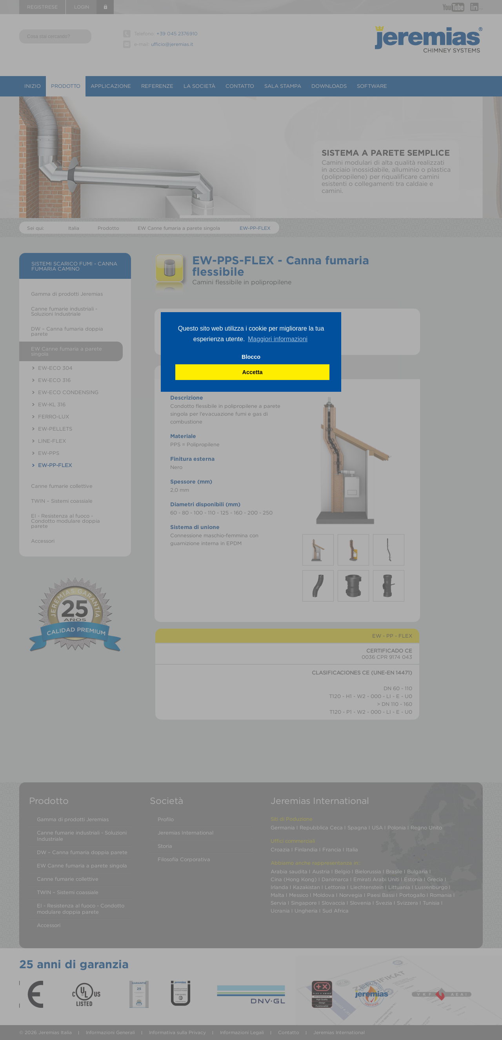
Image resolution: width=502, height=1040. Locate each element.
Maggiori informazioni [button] (277, 339)
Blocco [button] (251, 357)
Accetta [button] (252, 372)
